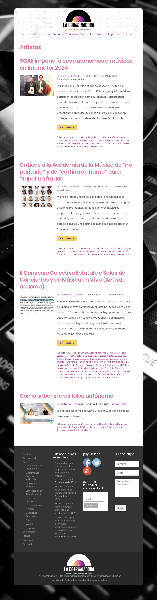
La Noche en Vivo (122, 371)
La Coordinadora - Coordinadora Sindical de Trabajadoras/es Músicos (79, 576)
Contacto (128, 34)
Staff (28, 520)
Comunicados (41, 34)
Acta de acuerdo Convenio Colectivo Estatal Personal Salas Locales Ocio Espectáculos (91, 354)
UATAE (85, 430)
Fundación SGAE (122, 140)
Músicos (84, 427)
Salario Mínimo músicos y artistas (73, 377)
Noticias (25, 34)
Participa (30, 524)
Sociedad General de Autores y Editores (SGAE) (80, 146)
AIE (83, 137)
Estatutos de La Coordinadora (34, 492)
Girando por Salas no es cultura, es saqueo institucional (65, 489)
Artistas (89, 137)
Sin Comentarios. (115, 294)
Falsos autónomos (117, 424)
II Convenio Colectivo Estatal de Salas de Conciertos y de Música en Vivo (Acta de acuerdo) (73, 279)
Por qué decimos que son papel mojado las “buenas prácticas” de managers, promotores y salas (65, 471)
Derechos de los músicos (100, 140)
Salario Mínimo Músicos (112, 374)
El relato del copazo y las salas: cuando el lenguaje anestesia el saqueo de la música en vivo (65, 525)
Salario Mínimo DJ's (90, 374)
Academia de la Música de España (99, 248)
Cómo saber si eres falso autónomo (66, 396)
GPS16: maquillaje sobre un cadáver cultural (64, 507)
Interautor (62, 143)
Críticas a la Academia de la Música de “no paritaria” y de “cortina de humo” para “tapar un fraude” (76, 171)
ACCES (85, 352)
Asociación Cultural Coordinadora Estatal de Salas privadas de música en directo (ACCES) (92, 358)
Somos (58, 34)
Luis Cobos (71, 254)
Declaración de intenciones (34, 467)
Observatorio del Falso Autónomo (106, 427)
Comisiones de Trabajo (34, 507)
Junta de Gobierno (31, 500)
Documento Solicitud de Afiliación (32, 476)
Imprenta (114, 34)
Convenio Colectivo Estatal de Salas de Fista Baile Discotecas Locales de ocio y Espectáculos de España (91, 370)
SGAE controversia (122, 143)
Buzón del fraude (98, 424)
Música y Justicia (76, 143)
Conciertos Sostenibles (80, 34)
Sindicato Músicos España (104, 377)
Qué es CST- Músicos (33, 485)
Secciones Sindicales (31, 514)
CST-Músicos (106, 371)
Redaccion (66, 294)
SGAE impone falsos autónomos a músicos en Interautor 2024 (76, 64)
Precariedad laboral (95, 143)
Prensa (101, 34)
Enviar (120, 508)
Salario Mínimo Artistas (68, 374)
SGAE (109, 143)
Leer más (67, 127)
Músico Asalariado (70, 75)
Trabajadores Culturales (69, 430)
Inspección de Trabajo (68, 427)
